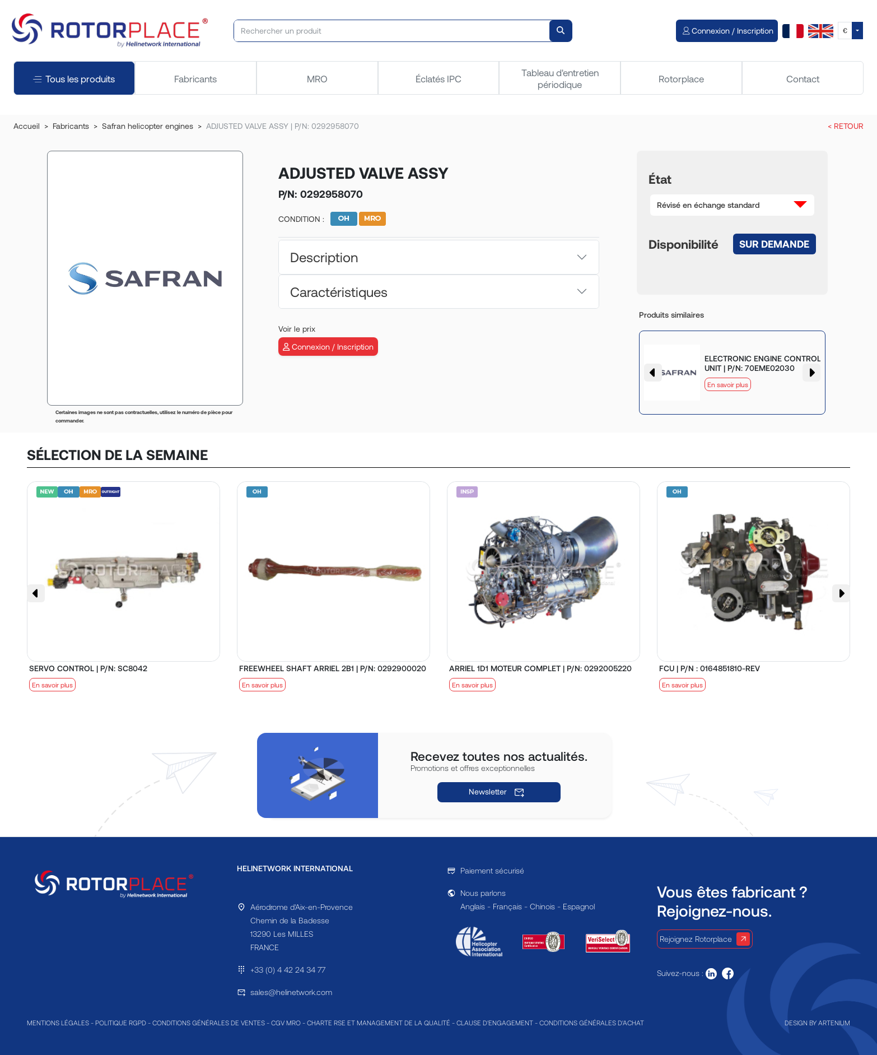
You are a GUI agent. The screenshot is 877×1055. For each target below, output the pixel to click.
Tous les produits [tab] (74, 78)
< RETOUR (846, 126)
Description (324, 257)
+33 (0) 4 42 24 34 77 (287, 969)
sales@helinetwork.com (291, 992)
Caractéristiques (339, 291)
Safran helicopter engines (147, 126)
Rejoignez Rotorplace (705, 939)
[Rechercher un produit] (392, 30)
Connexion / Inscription (328, 346)
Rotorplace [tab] (681, 78)
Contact (802, 78)
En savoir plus (727, 384)
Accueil (26, 126)
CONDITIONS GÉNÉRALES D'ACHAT (591, 1022)
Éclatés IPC (438, 78)
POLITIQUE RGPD (120, 1022)
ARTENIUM (834, 1022)
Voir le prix (296, 328)
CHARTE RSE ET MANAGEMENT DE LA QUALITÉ (378, 1022)
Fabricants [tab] (195, 78)
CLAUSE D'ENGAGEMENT (494, 1022)
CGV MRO (286, 1022)
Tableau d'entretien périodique (560, 78)
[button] (732, 205)
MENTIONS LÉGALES (58, 1022)
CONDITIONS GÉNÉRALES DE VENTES (208, 1022)
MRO (317, 78)
